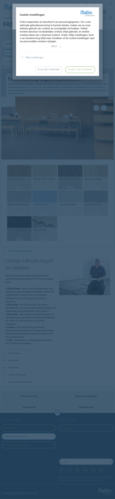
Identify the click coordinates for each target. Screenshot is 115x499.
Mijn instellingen (31, 57)
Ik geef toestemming (80, 69)
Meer (56, 46)
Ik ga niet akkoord (49, 69)
